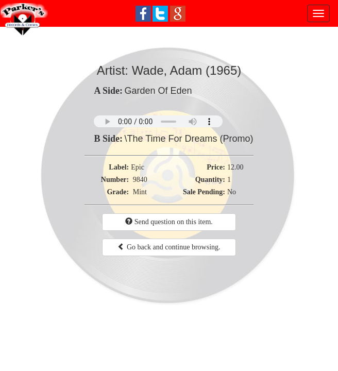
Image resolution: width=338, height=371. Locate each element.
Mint (140, 192)
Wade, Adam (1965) (187, 70)
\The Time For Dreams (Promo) (188, 138)
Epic (137, 167)
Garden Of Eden (158, 91)
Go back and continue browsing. (168, 247)
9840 (140, 179)
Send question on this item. (169, 221)
